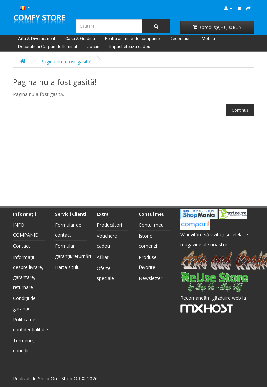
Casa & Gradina (80, 38)
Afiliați (103, 257)
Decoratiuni (181, 38)
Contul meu (151, 225)
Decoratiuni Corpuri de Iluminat (47, 46)
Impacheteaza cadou (129, 46)
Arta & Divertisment (36, 38)
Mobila (208, 38)
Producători (109, 225)
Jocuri (93, 46)
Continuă (240, 110)
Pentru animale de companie (132, 38)
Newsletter (150, 278)
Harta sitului (68, 267)
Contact (21, 246)
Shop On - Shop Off (59, 378)
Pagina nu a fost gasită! (65, 61)
